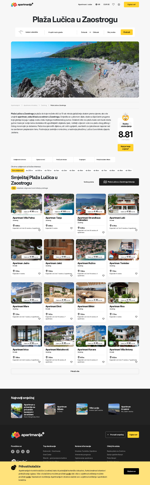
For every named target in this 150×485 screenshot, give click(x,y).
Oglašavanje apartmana (84, 458)
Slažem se (131, 471)
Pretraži (127, 32)
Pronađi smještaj (115, 435)
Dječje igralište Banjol (115, 455)
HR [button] (98, 4)
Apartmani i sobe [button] (85, 4)
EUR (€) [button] (107, 4)
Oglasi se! (131, 4)
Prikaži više (75, 371)
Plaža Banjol (111, 458)
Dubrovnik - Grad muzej (51, 451)
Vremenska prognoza (83, 455)
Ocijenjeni (82, 159)
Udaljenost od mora (21, 159)
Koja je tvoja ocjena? (125, 147)
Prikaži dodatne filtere (105, 159)
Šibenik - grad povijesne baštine (55, 458)
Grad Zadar (47, 455)
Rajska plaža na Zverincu (116, 451)
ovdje (68, 474)
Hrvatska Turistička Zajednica (86, 451)
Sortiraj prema (90, 182)
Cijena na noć (42, 159)
